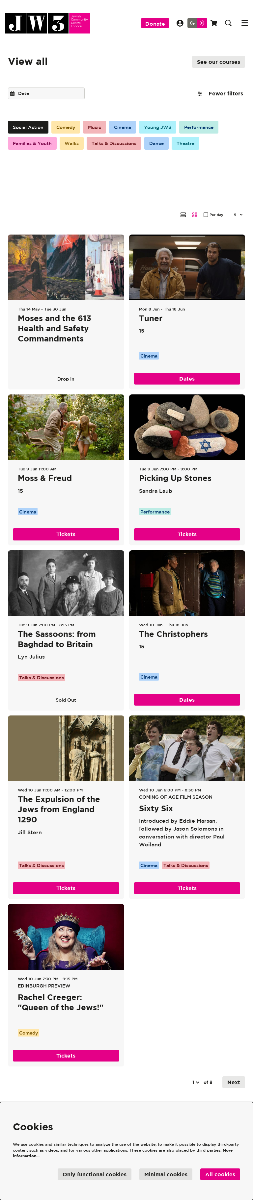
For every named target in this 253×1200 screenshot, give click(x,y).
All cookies (220, 1174)
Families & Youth (32, 143)
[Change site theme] (197, 23)
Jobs (142, 1098)
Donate (155, 24)
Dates (187, 345)
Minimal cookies (165, 1174)
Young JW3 (157, 127)
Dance (156, 143)
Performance (198, 127)
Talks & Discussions (114, 143)
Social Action (28, 127)
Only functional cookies (94, 1174)
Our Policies (117, 1098)
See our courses (218, 62)
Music (94, 127)
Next (233, 1049)
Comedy (65, 127)
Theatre (185, 143)
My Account (180, 23)
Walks (72, 143)
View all (28, 61)
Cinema (122, 127)
